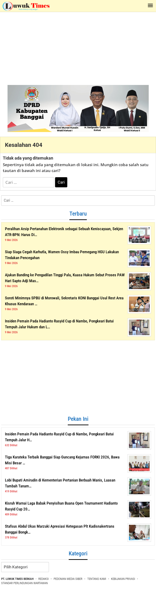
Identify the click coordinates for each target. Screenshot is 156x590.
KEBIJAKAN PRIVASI (123, 579)
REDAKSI (43, 579)
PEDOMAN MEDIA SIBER (68, 579)
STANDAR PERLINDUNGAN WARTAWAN (24, 583)
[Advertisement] (78, 47)
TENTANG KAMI (96, 579)
